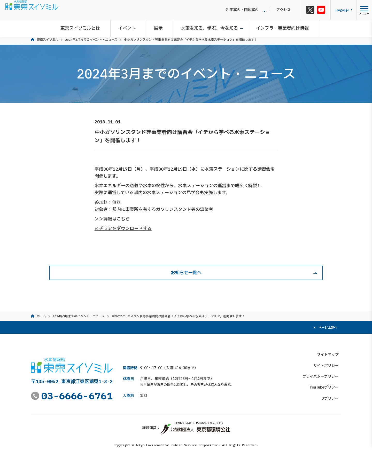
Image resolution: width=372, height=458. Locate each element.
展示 (159, 27)
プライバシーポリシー (323, 374)
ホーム (41, 316)
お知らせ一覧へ (186, 272)
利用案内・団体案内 (252, 9)
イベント (131, 27)
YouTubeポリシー (326, 385)
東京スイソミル (47, 40)
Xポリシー (332, 395)
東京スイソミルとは (86, 27)
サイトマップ (330, 352)
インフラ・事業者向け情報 (279, 27)
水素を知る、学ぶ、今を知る (208, 27)
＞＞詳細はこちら (112, 219)
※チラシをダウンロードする (123, 228)
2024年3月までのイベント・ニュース (91, 40)
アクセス (288, 9)
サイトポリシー (328, 363)
